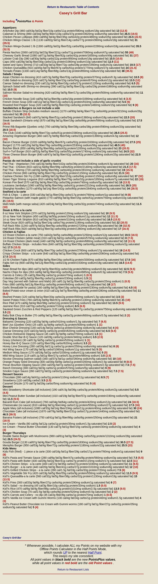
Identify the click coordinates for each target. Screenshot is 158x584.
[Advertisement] (73, 523)
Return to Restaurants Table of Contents (73, 7)
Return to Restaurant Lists (73, 569)
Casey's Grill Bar (12, 537)
